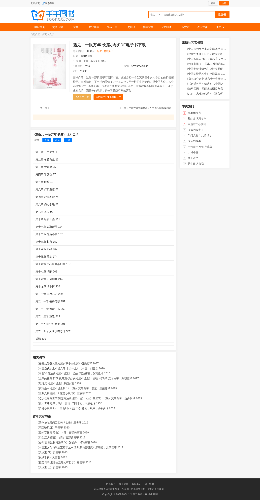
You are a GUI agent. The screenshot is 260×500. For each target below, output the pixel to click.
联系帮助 (49, 3)
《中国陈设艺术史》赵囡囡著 (203, 73)
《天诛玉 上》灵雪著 (48, 467)
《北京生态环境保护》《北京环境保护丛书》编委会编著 (219, 93)
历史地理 (130, 27)
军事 (75, 27)
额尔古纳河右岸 (197, 118)
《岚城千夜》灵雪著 (48, 457)
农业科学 (94, 27)
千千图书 (55, 16)
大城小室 (193, 152)
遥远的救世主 (196, 129)
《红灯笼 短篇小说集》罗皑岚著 (55, 383)
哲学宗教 (148, 27)
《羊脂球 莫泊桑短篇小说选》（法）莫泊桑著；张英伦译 (69, 373)
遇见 (57, 140)
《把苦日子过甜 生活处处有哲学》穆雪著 (60, 462)
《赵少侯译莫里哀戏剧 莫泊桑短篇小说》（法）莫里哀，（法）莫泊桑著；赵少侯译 (85, 398)
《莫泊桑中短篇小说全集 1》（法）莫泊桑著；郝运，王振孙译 (73, 388)
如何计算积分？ (105, 51)
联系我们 (111, 484)
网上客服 (149, 484)
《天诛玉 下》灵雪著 (48, 452)
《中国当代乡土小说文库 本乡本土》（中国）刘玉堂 (67, 368)
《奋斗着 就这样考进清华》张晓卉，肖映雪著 (63, 442)
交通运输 (57, 27)
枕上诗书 (193, 158)
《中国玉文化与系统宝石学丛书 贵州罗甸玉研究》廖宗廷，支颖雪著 (76, 447)
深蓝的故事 (194, 141)
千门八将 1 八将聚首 (200, 135)
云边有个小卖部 (197, 124)
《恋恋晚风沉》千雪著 (49, 427)
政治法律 (202, 27)
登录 (213, 3)
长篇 (46, 140)
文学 (51, 34)
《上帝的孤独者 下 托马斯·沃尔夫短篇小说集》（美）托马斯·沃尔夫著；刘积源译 (84, 378)
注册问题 (123, 484)
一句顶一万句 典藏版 (200, 146)
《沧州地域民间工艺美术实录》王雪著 (58, 422)
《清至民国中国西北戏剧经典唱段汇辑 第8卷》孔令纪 (217, 88)
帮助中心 (136, 484)
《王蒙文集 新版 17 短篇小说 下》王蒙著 (60, 393)
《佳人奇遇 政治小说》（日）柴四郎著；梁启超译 (65, 403)
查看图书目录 (82, 97)
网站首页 (39, 27)
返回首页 (35, 3)
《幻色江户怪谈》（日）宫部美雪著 (57, 437)
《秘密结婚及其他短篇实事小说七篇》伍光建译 (64, 363)
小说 (68, 140)
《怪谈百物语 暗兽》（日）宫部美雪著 (59, 432)
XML (150, 494)
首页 (44, 34)
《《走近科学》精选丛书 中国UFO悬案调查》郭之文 (217, 83)
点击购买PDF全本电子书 (108, 97)
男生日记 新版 (196, 163)
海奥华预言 (194, 113)
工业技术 (184, 27)
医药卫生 (112, 27)
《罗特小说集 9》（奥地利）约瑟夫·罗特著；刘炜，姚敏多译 (72, 408)
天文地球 (166, 27)
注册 (224, 3)
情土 (47, 108)
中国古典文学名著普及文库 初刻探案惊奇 (150, 108)
